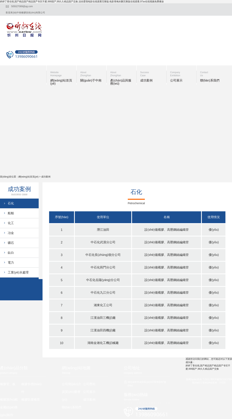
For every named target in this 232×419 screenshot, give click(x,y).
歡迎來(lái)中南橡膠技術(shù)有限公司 (25, 12)
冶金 (11, 233)
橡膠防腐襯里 (30, 399)
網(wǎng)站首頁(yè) (28, 176)
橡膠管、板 (7, 384)
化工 (11, 223)
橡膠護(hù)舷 (9, 399)
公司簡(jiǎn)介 (71, 384)
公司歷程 (89, 384)
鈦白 (11, 252)
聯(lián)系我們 (71, 407)
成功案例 (45, 176)
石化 (11, 203)
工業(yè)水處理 (18, 272)
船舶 (11, 213)
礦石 (11, 242)
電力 (11, 262)
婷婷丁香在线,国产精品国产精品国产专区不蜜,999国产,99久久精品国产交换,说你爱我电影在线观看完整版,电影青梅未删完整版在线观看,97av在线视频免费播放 (82, 1)
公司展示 (89, 391)
